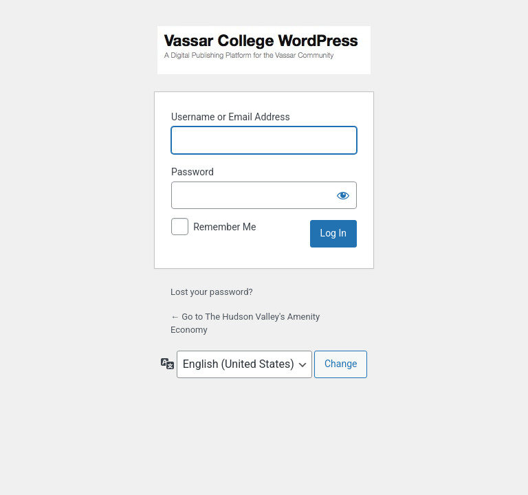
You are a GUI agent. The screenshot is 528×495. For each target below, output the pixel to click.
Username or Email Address (230, 116)
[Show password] (343, 195)
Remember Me (224, 226)
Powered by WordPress (264, 50)
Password (192, 171)
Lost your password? (211, 292)
